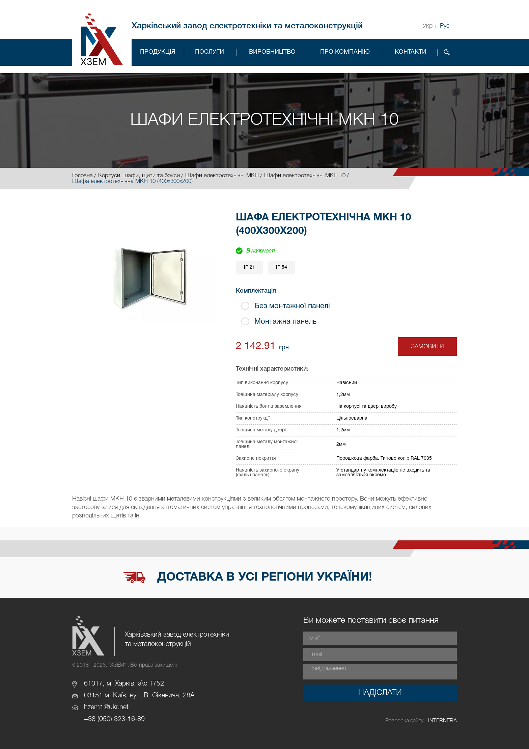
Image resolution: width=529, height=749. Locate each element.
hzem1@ (96, 707)
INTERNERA (442, 721)
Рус (444, 26)
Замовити (427, 346)
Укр (428, 26)
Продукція (157, 52)
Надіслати (380, 693)
